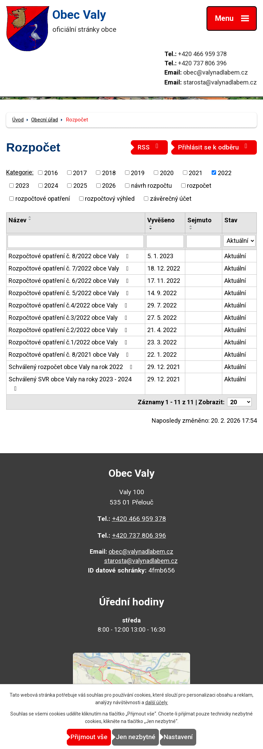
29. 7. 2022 (162, 305)
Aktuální (235, 256)
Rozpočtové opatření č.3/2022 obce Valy (69, 317)
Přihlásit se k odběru (214, 147)
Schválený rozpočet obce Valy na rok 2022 (72, 366)
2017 (80, 172)
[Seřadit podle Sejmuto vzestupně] (191, 226)
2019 (138, 172)
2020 (167, 172)
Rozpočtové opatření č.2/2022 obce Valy (69, 329)
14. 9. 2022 (162, 293)
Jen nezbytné (135, 737)
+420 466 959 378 (202, 53)
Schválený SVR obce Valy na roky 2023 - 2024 (70, 384)
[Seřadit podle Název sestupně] (30, 219)
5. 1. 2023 (160, 256)
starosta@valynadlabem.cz (220, 82)
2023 (22, 185)
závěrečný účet (170, 198)
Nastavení (178, 737)
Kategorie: (20, 172)
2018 (109, 172)
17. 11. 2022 (163, 280)
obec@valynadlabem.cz (215, 72)
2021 (195, 172)
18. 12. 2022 (163, 268)
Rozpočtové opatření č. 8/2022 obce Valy (70, 256)
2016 (51, 172)
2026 (109, 185)
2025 (80, 185)
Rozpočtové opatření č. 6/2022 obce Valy (70, 280)
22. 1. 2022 (162, 354)
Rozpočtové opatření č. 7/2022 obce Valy (70, 268)
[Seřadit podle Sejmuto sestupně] (191, 228)
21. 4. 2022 (162, 329)
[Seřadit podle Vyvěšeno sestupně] (151, 228)
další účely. (156, 702)
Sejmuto (199, 220)
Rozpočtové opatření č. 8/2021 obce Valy (70, 354)
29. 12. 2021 (163, 366)
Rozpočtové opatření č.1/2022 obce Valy (69, 342)
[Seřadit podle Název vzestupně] (30, 216)
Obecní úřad (44, 120)
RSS (149, 147)
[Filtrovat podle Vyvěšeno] (165, 241)
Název (17, 220)
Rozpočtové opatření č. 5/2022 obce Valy (70, 293)
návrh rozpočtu (151, 185)
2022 (224, 172)
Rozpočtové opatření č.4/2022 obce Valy (69, 305)
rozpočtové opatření (42, 198)
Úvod (18, 120)
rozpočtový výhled (110, 198)
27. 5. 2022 (162, 317)
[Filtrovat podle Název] (76, 241)
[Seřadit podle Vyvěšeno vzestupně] (151, 226)
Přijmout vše (89, 737)
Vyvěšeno (161, 220)
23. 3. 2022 (162, 342)
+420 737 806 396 (202, 63)
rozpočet (199, 185)
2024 (51, 185)
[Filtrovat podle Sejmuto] (203, 241)
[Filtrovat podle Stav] (239, 241)
